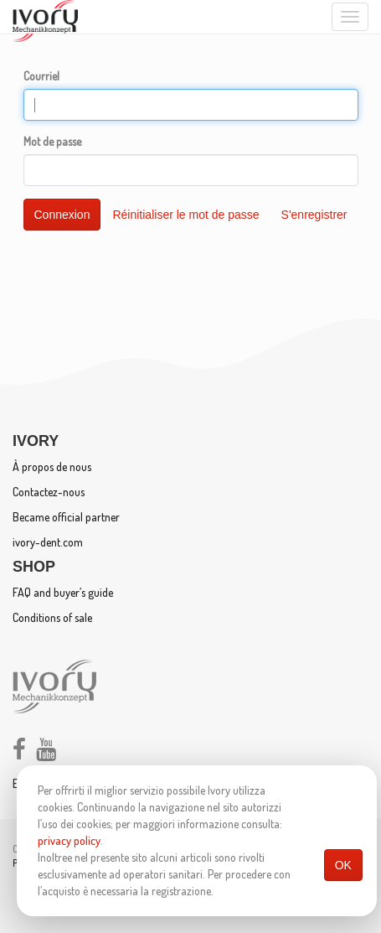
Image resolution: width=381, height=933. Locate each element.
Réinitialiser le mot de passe (185, 214)
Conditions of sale (52, 617)
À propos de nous (52, 466)
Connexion (62, 214)
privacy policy (69, 840)
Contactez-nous (49, 492)
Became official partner (66, 517)
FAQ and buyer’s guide (63, 592)
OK (343, 865)
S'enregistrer (314, 214)
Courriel (41, 76)
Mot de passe (52, 141)
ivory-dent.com (48, 542)
